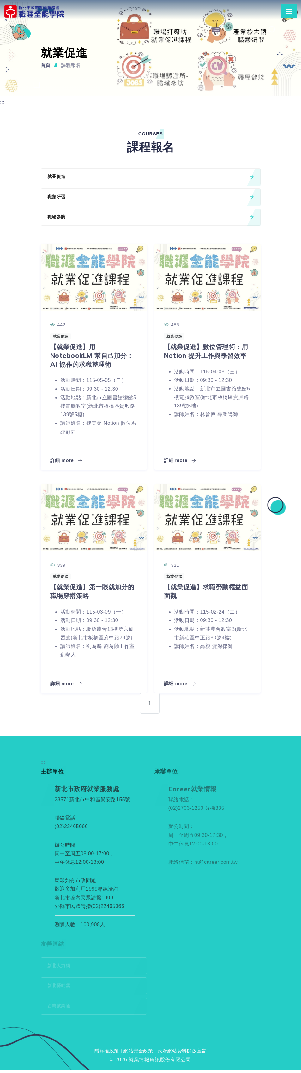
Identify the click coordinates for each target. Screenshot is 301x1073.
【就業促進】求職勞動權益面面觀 (205, 593)
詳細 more (67, 462)
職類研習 (150, 197)
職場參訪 (150, 218)
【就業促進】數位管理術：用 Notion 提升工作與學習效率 (205, 356)
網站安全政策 (137, 1054)
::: (2, 102)
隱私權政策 (104, 1054)
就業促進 (150, 177)
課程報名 (72, 65)
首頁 (46, 65)
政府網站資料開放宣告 (184, 1054)
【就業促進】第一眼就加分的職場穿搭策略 (91, 593)
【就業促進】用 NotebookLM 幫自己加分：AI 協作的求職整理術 (92, 356)
